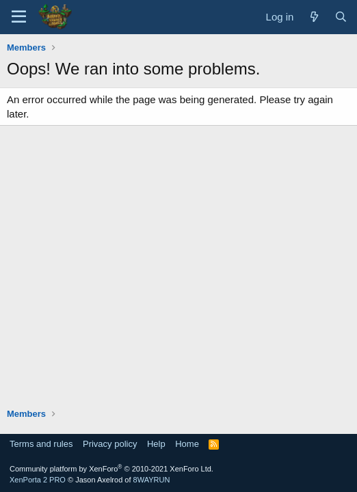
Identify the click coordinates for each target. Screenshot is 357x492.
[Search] (341, 16)
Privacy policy (110, 444)
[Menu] (19, 17)
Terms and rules (41, 444)
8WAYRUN (151, 480)
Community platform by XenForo (111, 469)
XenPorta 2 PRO (38, 480)
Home (187, 444)
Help (156, 444)
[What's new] (313, 16)
